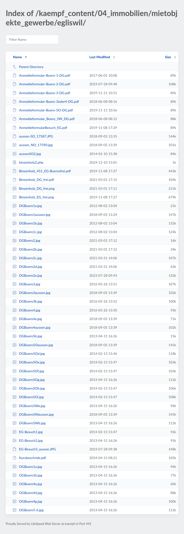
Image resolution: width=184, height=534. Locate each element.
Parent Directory (28, 67)
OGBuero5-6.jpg (28, 510)
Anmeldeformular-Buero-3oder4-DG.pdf (45, 101)
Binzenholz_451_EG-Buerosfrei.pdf (41, 171)
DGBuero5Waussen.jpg (33, 414)
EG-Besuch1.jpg (27, 432)
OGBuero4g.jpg (27, 501)
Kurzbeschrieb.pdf (29, 458)
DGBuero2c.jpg (27, 258)
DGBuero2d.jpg (27, 266)
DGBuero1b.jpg (27, 223)
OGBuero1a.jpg (27, 467)
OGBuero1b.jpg (27, 475)
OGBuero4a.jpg (27, 484)
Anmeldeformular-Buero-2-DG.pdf (41, 84)
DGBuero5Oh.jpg (28, 388)
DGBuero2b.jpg (27, 249)
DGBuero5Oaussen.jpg (32, 345)
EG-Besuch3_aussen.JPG (34, 449)
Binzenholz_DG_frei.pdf (33, 180)
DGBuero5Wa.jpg (28, 406)
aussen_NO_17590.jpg (32, 145)
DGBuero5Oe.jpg (28, 362)
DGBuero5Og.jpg (28, 380)
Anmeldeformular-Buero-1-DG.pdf (41, 75)
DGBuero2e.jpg (27, 275)
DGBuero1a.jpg (27, 206)
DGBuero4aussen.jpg (31, 327)
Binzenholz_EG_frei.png (33, 197)
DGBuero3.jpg (26, 284)
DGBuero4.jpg (26, 310)
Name (17, 57)
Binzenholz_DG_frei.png (33, 188)
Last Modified (99, 57)
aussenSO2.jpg (26, 154)
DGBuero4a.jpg (27, 319)
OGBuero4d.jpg (27, 493)
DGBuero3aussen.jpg (31, 293)
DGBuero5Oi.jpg (28, 397)
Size (168, 57)
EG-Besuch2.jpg (27, 440)
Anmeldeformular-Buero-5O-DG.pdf (42, 110)
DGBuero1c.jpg (27, 232)
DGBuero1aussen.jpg (31, 214)
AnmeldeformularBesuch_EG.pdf (39, 128)
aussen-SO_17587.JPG (32, 136)
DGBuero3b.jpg (27, 301)
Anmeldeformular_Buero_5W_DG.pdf (43, 119)
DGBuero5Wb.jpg (29, 423)
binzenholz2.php (27, 162)
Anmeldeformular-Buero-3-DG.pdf (41, 93)
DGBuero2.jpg (26, 240)
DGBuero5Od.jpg (28, 353)
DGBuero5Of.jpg (28, 371)
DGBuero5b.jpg (27, 336)
